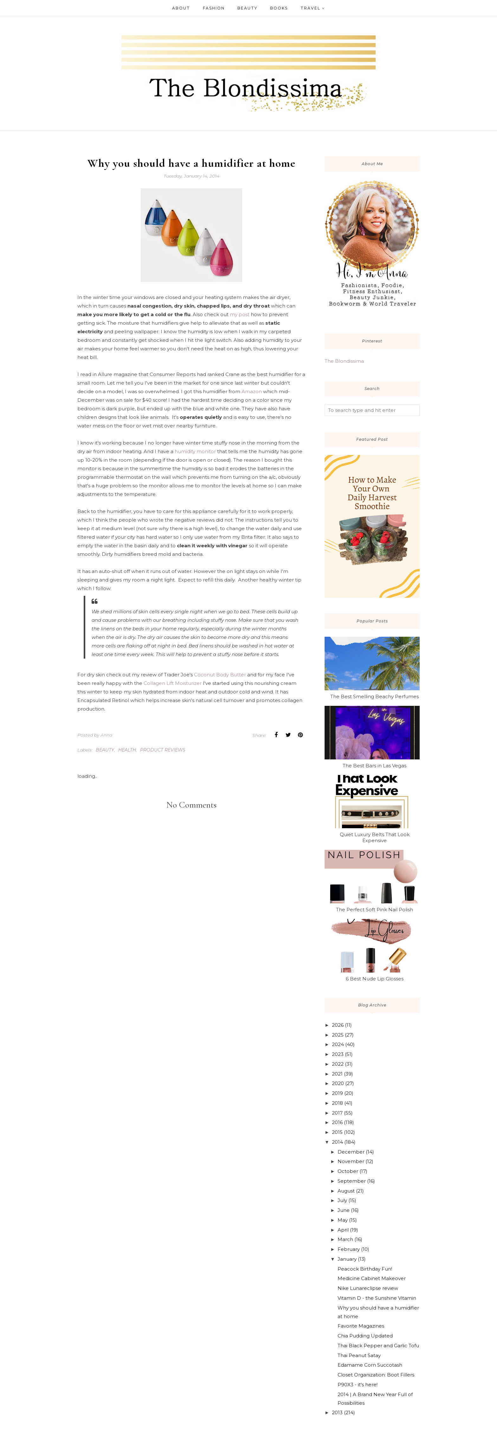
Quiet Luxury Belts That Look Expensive (375, 837)
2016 (337, 1122)
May (343, 1220)
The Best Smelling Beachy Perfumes (374, 696)
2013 (337, 1412)
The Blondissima (344, 361)
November (351, 1161)
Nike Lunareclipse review (368, 1288)
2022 (338, 1064)
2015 (337, 1132)
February (349, 1249)
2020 (338, 1083)
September (352, 1181)
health (127, 750)
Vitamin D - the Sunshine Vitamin (377, 1298)
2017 (337, 1113)
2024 (338, 1044)
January (347, 1259)
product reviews (162, 750)
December (351, 1152)
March (345, 1239)
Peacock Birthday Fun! (365, 1269)
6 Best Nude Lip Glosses (374, 979)
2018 (337, 1103)
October (348, 1171)
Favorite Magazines (361, 1326)
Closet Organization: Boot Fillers (376, 1375)
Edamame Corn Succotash (370, 1365)
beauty (105, 750)
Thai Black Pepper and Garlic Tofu (378, 1346)
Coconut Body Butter (220, 675)
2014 (337, 1142)
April (343, 1230)
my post (239, 314)
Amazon (252, 391)
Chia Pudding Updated (365, 1336)
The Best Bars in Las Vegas (374, 766)
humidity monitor (195, 451)
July (342, 1200)
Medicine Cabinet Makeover (372, 1278)
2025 (338, 1035)
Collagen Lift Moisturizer (173, 683)
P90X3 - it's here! (358, 1385)
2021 (337, 1074)
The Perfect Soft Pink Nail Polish (374, 910)
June (344, 1210)
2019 (337, 1093)
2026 (338, 1025)
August (346, 1191)
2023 (338, 1054)
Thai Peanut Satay (359, 1355)
